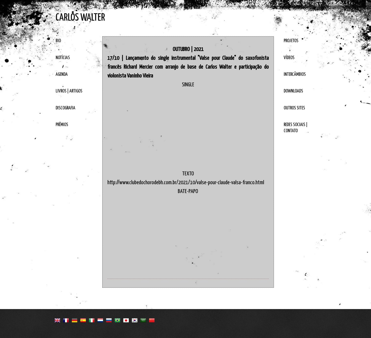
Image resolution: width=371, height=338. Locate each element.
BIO (58, 41)
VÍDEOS (289, 57)
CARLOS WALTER (80, 18)
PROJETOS (291, 41)
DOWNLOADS (293, 91)
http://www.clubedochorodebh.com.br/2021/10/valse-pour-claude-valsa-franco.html (185, 182)
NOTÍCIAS (63, 57)
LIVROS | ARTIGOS (69, 91)
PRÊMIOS (62, 124)
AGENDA (62, 74)
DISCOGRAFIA (65, 108)
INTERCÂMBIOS (295, 74)
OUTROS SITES (294, 108)
